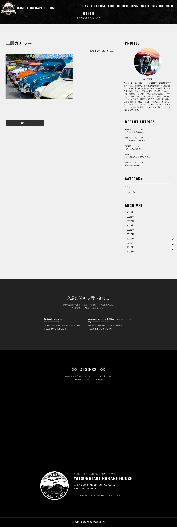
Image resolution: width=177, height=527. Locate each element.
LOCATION (114, 6)
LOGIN (169, 6)
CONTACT (157, 6)
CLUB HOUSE (98, 6)
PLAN (85, 6)
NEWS (134, 6)
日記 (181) (129, 186)
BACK (24, 123)
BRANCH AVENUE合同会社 (111, 320)
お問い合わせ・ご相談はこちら (102, 495)
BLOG (125, 6)
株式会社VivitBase (51, 320)
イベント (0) (130, 192)
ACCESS (145, 6)
